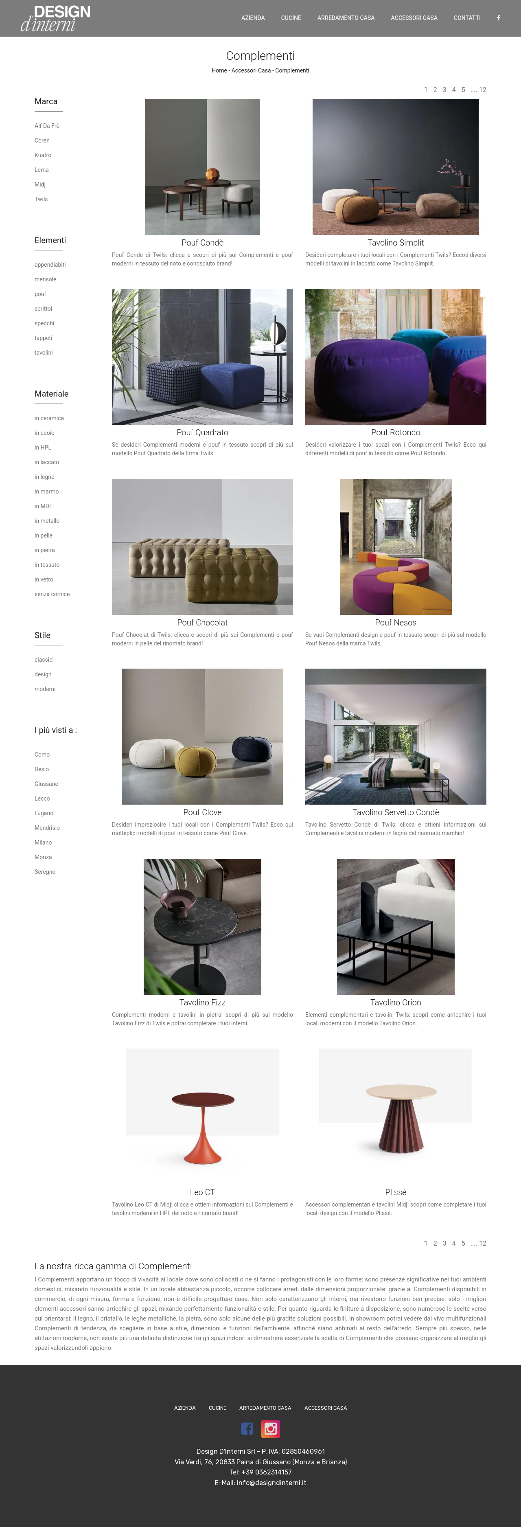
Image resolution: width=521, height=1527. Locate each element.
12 (482, 90)
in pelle (44, 535)
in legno (45, 477)
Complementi (292, 70)
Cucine (291, 18)
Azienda (253, 18)
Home (219, 70)
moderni (45, 689)
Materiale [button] (51, 394)
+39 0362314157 (266, 1472)
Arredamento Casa (346, 18)
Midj (40, 184)
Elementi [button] (50, 240)
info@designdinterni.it (271, 1483)
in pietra (45, 550)
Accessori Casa (414, 18)
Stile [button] (42, 635)
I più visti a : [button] (56, 730)
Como (42, 754)
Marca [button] (46, 101)
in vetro (44, 579)
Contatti (467, 18)
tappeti (43, 338)
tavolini (44, 352)
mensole (45, 279)
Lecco (42, 798)
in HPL (43, 447)
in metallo (47, 521)
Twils (41, 199)
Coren (42, 140)
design (43, 674)
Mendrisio (47, 828)
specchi (44, 323)
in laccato (47, 462)
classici (44, 659)
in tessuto (47, 565)
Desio (42, 769)
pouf (40, 294)
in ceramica (49, 418)
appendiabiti (50, 264)
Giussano (46, 784)
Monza (43, 857)
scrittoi (43, 308)
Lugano (44, 813)
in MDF (44, 506)
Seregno (45, 872)
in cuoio (45, 433)
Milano (43, 842)
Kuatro (43, 155)
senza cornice (52, 594)
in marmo (47, 491)
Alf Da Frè (47, 126)
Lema (42, 170)
